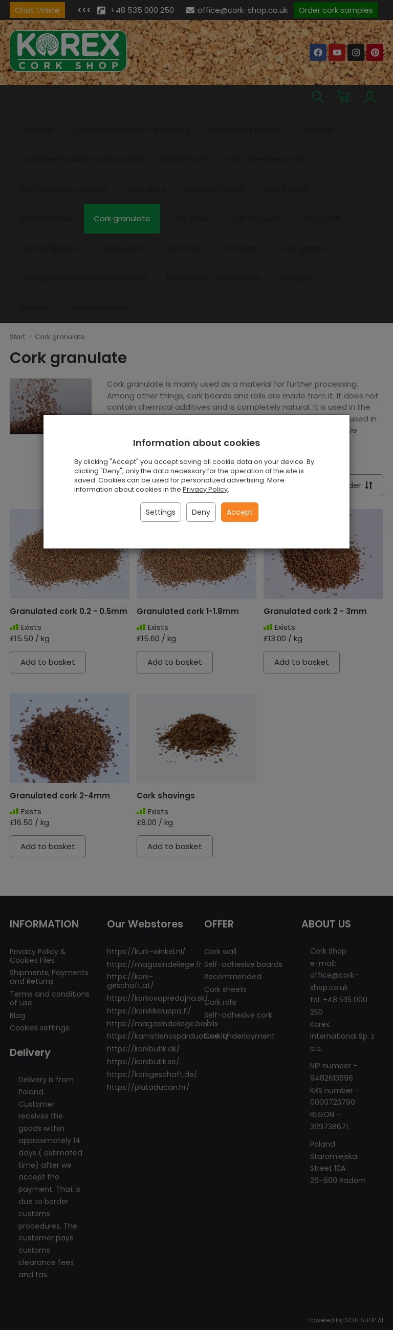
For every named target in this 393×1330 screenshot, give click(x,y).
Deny (201, 512)
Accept (240, 512)
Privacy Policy (205, 489)
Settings (161, 512)
